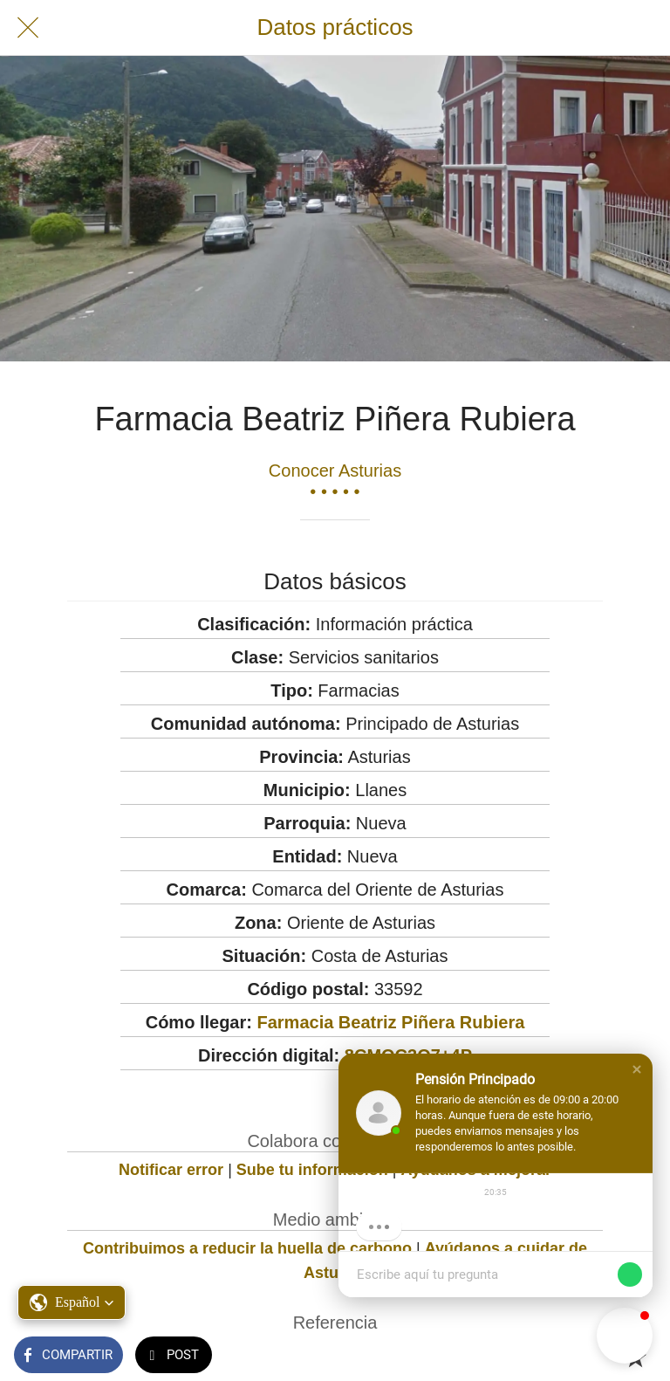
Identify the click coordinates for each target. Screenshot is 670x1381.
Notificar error (171, 1169)
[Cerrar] (27, 27)
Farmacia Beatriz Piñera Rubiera (390, 1022)
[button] (637, 1069)
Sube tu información (312, 1169)
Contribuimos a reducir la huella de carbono (247, 1248)
